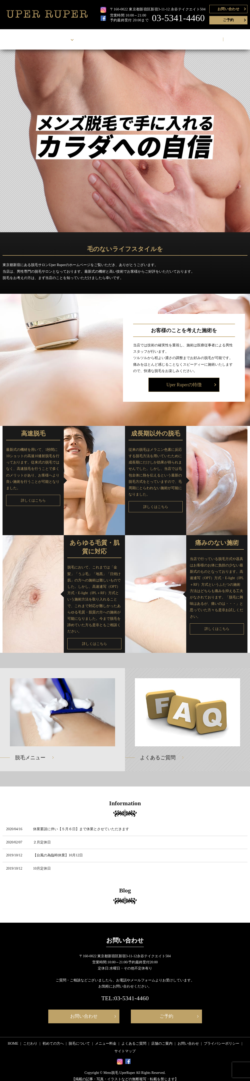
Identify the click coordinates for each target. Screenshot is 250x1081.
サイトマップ (125, 1046)
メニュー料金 (122, 37)
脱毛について (94, 37)
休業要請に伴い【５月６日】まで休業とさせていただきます (81, 824)
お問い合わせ (228, 9)
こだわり (30, 1039)
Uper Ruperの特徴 (183, 379)
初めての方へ (53, 1039)
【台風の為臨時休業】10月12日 (58, 850)
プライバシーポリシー (221, 1039)
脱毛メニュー (30, 752)
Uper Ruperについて (56, 37)
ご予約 (228, 20)
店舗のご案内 (183, 37)
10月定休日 (42, 864)
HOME (25, 37)
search (231, 37)
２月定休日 (42, 837)
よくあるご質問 (152, 37)
